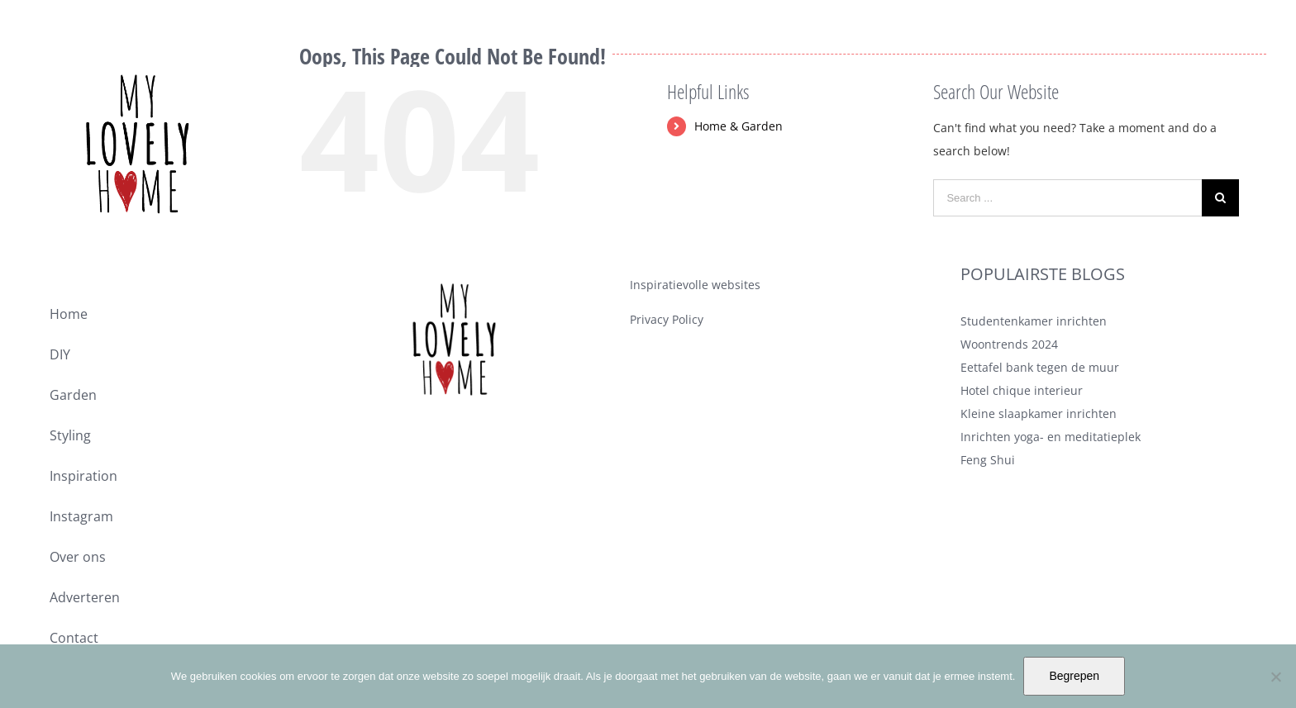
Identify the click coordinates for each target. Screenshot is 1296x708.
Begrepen (1074, 675)
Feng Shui (987, 460)
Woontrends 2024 (1009, 344)
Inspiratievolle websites (695, 284)
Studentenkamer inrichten (1033, 321)
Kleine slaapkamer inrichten (1038, 413)
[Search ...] (1067, 197)
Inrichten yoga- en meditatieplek (1050, 436)
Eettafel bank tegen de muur (1039, 367)
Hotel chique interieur (1021, 390)
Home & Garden (738, 126)
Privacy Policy (666, 319)
